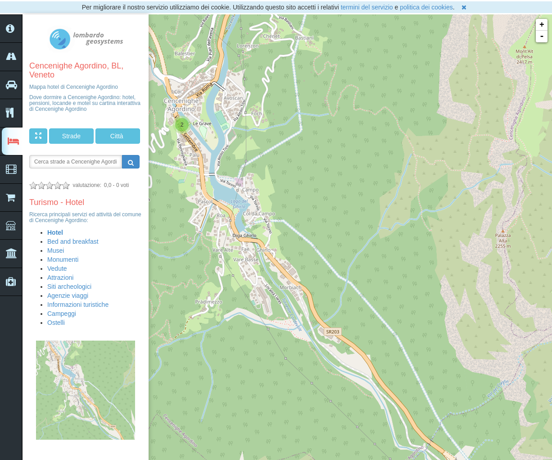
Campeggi (61, 313)
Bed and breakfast (73, 241)
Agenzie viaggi (67, 295)
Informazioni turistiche (78, 304)
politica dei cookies (426, 7)
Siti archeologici (69, 286)
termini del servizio (367, 7)
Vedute (57, 268)
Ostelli (56, 322)
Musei (55, 250)
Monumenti (62, 259)
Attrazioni (60, 277)
